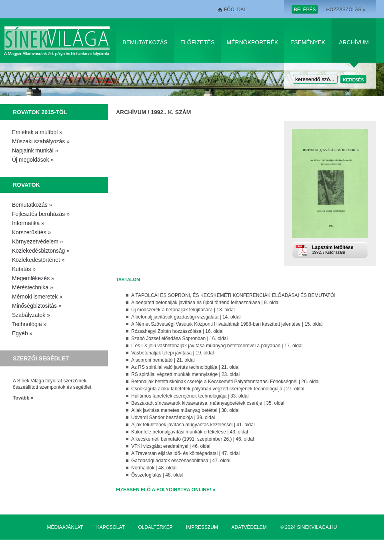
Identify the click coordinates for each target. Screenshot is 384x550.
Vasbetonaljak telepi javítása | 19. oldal (172, 353)
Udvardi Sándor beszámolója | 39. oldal (173, 417)
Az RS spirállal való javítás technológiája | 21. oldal (185, 367)
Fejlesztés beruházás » (41, 214)
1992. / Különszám (339, 250)
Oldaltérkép (155, 527)
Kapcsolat (110, 527)
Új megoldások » (33, 159)
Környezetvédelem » (37, 241)
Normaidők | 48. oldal (153, 468)
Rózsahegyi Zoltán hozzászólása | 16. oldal (177, 331)
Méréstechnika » (32, 287)
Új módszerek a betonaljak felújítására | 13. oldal (183, 310)
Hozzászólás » (345, 9)
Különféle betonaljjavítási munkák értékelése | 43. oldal (189, 432)
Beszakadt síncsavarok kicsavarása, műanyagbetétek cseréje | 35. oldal (207, 403)
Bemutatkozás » (32, 205)
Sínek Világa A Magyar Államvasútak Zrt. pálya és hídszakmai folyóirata (58, 40)
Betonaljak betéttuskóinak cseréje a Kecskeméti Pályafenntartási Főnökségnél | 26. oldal (225, 381)
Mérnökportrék (252, 42)
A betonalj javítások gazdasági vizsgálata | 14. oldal (185, 317)
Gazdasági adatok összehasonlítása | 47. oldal (180, 460)
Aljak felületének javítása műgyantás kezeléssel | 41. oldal (193, 424)
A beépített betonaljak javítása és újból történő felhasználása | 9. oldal (205, 302)
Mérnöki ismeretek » (37, 296)
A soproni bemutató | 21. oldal (163, 360)
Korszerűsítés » (31, 232)
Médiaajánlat (65, 527)
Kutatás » (24, 269)
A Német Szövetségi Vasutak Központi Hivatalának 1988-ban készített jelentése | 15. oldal (227, 324)
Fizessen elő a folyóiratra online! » (165, 490)
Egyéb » (22, 333)
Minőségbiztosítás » (37, 306)
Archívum (354, 42)
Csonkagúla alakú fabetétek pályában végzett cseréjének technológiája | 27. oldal (217, 389)
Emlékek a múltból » (37, 132)
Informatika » (28, 223)
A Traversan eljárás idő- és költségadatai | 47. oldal (185, 453)
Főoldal (235, 9)
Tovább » (23, 398)
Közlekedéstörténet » (38, 260)
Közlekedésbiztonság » (41, 250)
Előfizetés (197, 42)
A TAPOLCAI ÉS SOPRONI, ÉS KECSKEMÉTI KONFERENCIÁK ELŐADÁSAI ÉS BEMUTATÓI (233, 295)
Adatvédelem (248, 527)
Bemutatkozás (144, 42)
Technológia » (29, 324)
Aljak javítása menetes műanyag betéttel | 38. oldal (185, 410)
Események (307, 42)
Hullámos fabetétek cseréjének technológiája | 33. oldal (189, 396)
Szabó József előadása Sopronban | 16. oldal (179, 338)
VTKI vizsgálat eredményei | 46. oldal (170, 446)
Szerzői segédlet (41, 358)
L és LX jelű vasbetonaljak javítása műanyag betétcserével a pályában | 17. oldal (216, 345)
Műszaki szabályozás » (41, 141)
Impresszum (202, 527)
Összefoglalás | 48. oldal (157, 475)
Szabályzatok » (31, 315)
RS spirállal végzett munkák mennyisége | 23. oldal (185, 374)
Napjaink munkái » (35, 150)
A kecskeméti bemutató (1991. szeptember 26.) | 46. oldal (192, 439)
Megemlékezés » (33, 278)
